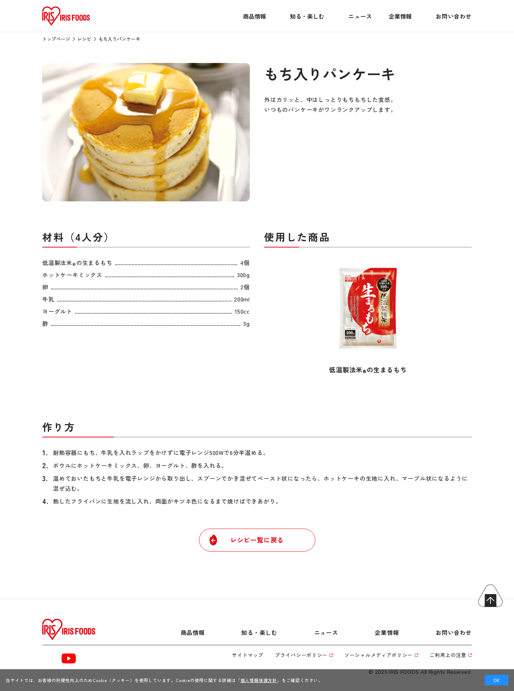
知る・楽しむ (307, 16)
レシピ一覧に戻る (245, 540)
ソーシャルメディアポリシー (381, 654)
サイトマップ (247, 654)
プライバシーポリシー (304, 654)
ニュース (360, 16)
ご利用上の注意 (451, 654)
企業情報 (400, 16)
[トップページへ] (66, 25)
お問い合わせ (454, 16)
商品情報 (254, 16)
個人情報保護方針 (259, 680)
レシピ (84, 38)
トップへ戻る (490, 595)
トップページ (56, 38)
